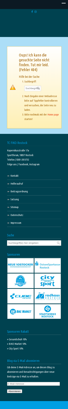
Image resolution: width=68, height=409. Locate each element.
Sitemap (14, 207)
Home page (53, 114)
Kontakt (14, 175)
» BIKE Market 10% (16, 343)
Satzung (14, 199)
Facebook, (24, 164)
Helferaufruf (16, 183)
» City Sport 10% (15, 348)
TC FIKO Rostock (34, 26)
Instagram (34, 164)
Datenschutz (16, 214)
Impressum (15, 222)
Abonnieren (14, 391)
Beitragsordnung (19, 191)
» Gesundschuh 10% (17, 339)
